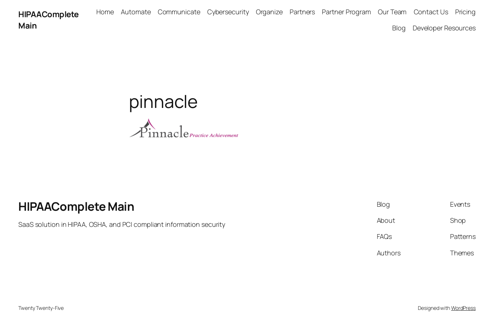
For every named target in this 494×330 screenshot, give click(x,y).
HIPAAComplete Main (76, 206)
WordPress (463, 307)
